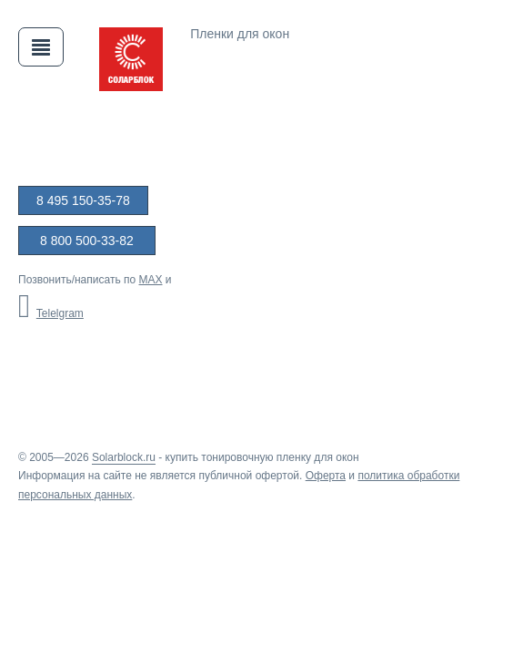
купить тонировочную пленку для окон (262, 457)
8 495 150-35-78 (83, 200)
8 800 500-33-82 (87, 240)
